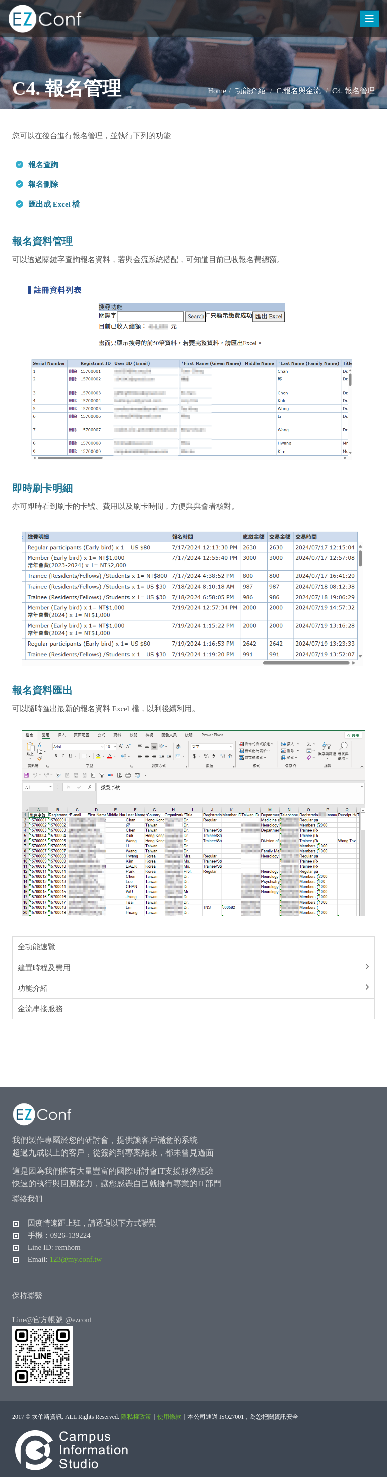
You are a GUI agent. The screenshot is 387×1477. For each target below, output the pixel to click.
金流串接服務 (40, 1009)
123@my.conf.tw (76, 1259)
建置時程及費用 (44, 968)
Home (217, 91)
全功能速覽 (36, 947)
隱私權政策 (136, 1416)
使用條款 (169, 1416)
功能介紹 (33, 988)
